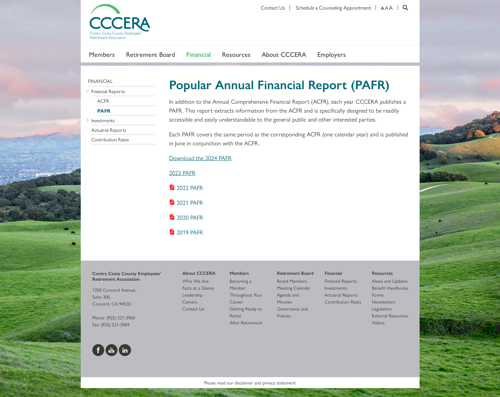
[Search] (403, 7)
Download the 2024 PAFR (200, 158)
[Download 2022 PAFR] (186, 187)
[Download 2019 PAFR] (186, 232)
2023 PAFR (182, 172)
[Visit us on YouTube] (112, 349)
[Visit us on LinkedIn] (125, 349)
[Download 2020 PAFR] (186, 217)
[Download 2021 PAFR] (186, 202)
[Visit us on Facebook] (99, 349)
